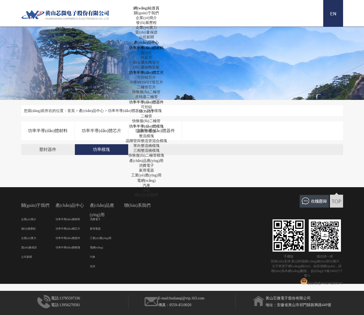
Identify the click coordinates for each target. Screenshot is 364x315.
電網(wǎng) (146, 181)
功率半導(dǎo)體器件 (146, 102)
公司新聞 (146, 37)
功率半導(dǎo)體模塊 (146, 126)
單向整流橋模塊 (146, 146)
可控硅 (146, 107)
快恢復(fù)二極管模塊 (146, 155)
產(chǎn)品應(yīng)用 (146, 161)
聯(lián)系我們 (146, 195)
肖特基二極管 (146, 97)
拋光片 (146, 53)
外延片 (146, 58)
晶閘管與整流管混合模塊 (146, 141)
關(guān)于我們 (146, 13)
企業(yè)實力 (146, 28)
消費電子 (146, 166)
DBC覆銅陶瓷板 (146, 67)
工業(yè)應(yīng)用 (146, 175)
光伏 (146, 190)
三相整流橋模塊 (146, 151)
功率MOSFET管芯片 (146, 82)
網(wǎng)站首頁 (146, 8)
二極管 (146, 116)
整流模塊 (146, 136)
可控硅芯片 (146, 77)
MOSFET (146, 112)
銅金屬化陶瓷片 (146, 62)
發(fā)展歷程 (146, 23)
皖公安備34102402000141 (321, 281)
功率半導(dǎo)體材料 (146, 48)
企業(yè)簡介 (146, 18)
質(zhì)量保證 (146, 32)
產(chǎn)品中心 (146, 43)
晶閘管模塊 (146, 131)
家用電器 (146, 170)
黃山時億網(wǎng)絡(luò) (308, 261)
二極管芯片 (146, 87)
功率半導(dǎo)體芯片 (146, 73)
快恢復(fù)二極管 (146, 92)
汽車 (146, 185)
